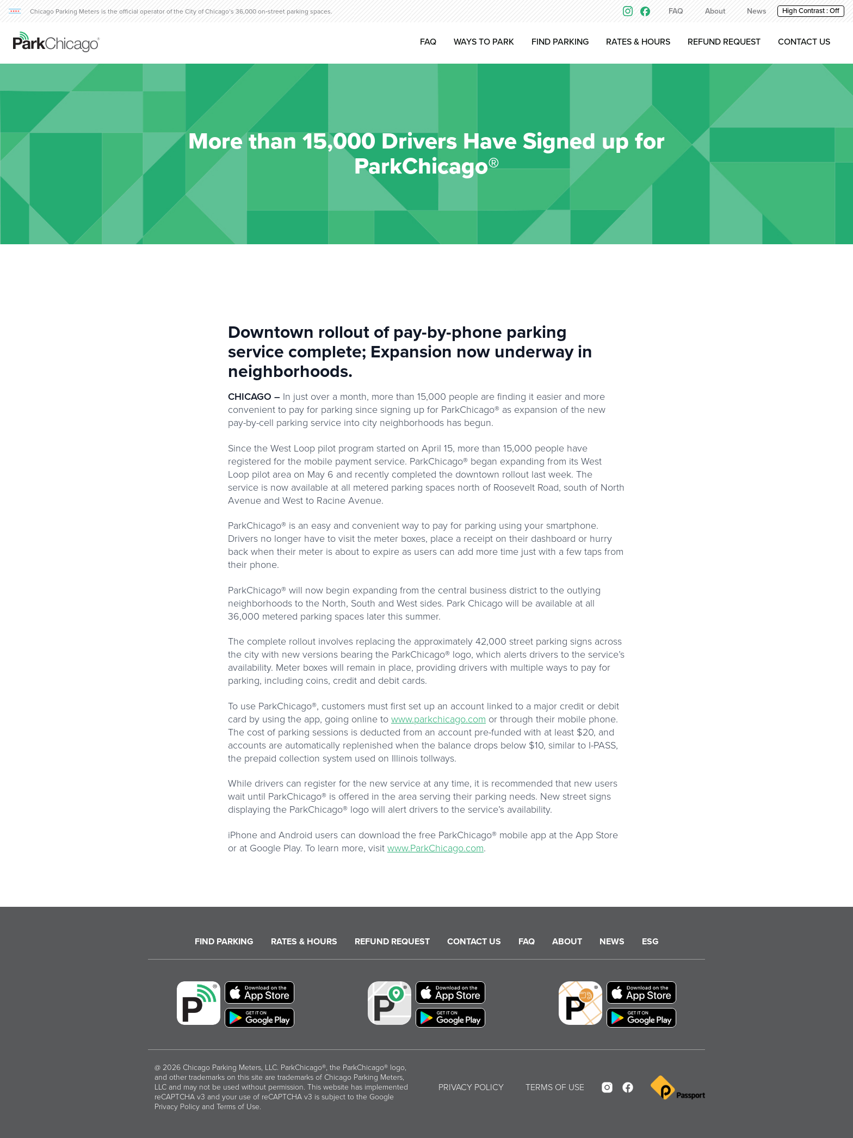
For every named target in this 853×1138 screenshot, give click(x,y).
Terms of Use (238, 1106)
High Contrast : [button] (810, 11)
